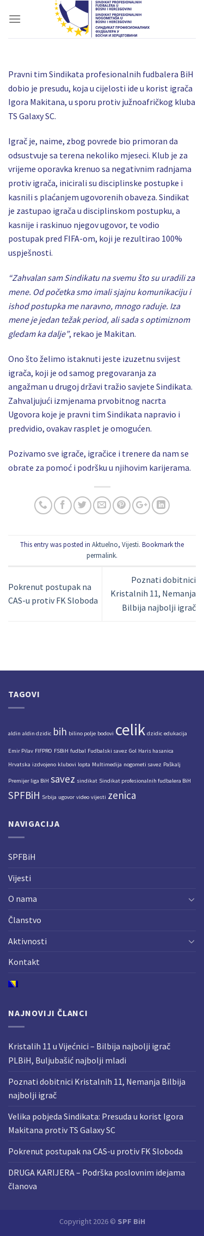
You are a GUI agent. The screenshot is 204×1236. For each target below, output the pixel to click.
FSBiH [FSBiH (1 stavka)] (61, 750)
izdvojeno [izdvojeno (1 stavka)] (44, 764)
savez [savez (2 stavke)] (63, 778)
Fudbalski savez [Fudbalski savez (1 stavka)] (107, 750)
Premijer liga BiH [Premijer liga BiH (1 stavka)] (28, 780)
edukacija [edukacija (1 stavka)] (175, 733)
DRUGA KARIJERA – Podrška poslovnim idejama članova (96, 1179)
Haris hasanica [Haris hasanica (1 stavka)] (156, 750)
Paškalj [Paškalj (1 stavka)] (172, 764)
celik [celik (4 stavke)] (130, 730)
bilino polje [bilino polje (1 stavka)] (82, 733)
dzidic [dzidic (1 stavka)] (154, 733)
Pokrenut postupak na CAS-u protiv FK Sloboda (95, 1151)
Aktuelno (105, 544)
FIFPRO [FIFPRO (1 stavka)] (43, 750)
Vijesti (130, 544)
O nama (22, 898)
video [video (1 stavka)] (82, 797)
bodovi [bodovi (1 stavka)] (105, 733)
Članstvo (24, 919)
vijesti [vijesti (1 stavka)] (98, 797)
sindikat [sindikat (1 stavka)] (87, 780)
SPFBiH (22, 856)
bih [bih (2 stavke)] (60, 731)
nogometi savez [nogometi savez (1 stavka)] (142, 764)
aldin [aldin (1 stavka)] (14, 733)
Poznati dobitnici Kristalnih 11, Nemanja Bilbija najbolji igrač (153, 593)
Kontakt (24, 961)
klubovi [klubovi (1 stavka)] (67, 764)
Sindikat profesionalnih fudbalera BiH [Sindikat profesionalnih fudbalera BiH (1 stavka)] (145, 780)
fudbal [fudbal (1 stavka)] (78, 750)
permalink (101, 555)
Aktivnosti (27, 941)
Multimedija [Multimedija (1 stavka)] (107, 764)
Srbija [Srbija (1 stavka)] (49, 797)
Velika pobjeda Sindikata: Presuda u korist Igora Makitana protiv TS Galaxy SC (95, 1123)
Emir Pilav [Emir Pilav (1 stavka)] (20, 750)
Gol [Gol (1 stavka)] (133, 750)
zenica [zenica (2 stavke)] (122, 795)
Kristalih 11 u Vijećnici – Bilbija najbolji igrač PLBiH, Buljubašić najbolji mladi (89, 1053)
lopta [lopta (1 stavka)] (84, 764)
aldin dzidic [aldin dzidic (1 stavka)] (36, 733)
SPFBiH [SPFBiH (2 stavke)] (24, 795)
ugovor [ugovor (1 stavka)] (66, 797)
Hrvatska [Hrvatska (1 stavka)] (19, 764)
